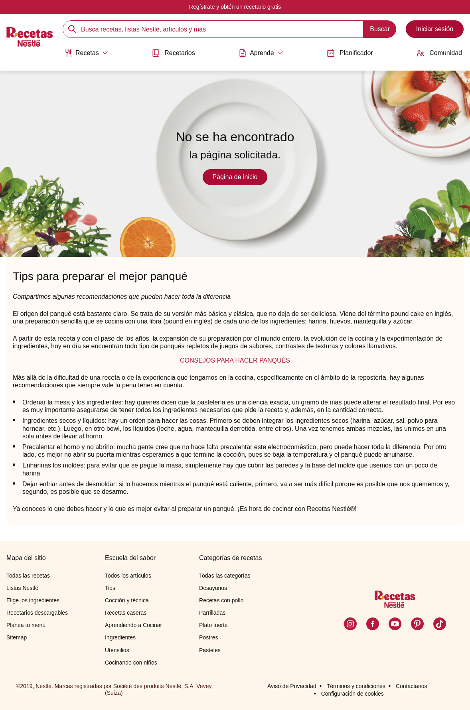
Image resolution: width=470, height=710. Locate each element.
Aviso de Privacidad (291, 686)
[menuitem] (86, 55)
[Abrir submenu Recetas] (86, 53)
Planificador (350, 53)
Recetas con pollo (221, 600)
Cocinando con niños (131, 662)
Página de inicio (235, 177)
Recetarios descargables (37, 612)
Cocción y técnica (127, 600)
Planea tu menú (25, 625)
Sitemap (16, 637)
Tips (110, 588)
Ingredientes (120, 637)
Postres (208, 637)
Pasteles (210, 650)
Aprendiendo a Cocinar (133, 625)
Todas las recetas (28, 575)
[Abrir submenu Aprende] (261, 53)
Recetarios (173, 53)
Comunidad (439, 53)
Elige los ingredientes (32, 600)
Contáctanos (411, 686)
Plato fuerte (213, 625)
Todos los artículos (128, 575)
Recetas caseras (125, 612)
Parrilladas (212, 612)
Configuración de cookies (352, 693)
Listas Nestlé (22, 588)
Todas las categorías (224, 575)
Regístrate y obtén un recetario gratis (235, 7)
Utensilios (117, 650)
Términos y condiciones (356, 686)
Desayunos (213, 588)
